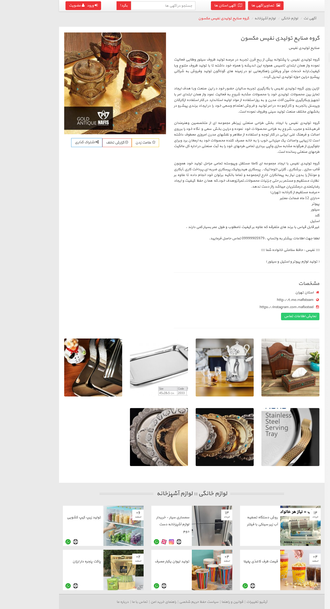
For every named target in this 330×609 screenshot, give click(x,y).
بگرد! (65, 5)
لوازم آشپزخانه (312, 57)
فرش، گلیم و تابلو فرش (306, 85)
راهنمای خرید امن (104, 602)
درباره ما (63, 602)
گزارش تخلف (58, 142)
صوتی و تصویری (311, 48)
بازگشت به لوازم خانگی (302, 38)
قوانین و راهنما (173, 602)
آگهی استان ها (169, 5)
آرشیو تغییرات (197, 602)
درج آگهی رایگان (298, 110)
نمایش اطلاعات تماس (241, 316)
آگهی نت (250, 18)
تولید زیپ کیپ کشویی (25, 517)
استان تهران (245, 292)
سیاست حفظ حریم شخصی (139, 602)
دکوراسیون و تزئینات (308, 76)
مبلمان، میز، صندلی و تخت (304, 66)
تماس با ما (80, 602)
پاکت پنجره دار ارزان (27, 561)
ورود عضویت (24, 5)
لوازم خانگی (230, 18)
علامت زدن (86, 142)
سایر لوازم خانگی (312, 94)
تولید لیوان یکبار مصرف (113, 561)
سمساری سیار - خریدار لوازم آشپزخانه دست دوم (113, 524)
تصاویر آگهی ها (206, 5)
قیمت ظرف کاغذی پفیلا (201, 561)
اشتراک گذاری (28, 142)
